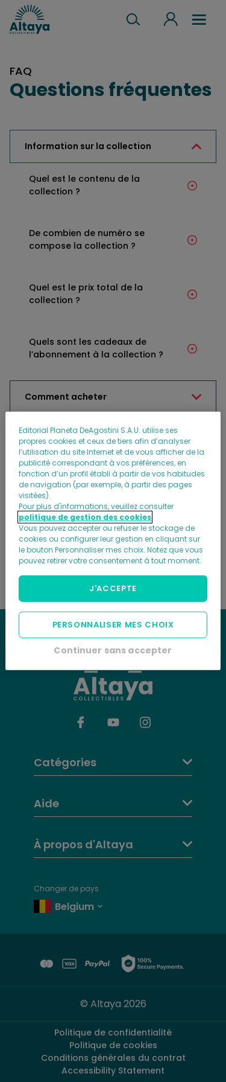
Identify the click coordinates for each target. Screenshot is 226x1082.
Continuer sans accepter (113, 650)
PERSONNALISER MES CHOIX (113, 624)
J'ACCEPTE (113, 588)
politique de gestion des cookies (85, 517)
